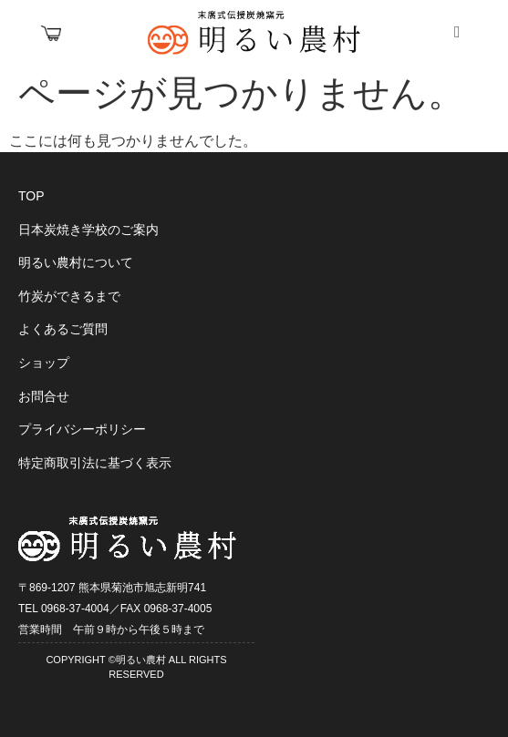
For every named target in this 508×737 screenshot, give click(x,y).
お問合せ (43, 396)
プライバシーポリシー (82, 429)
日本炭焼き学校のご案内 (88, 229)
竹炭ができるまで (69, 296)
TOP (31, 196)
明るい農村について (75, 262)
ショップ (43, 362)
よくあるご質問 (63, 329)
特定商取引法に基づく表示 (94, 463)
